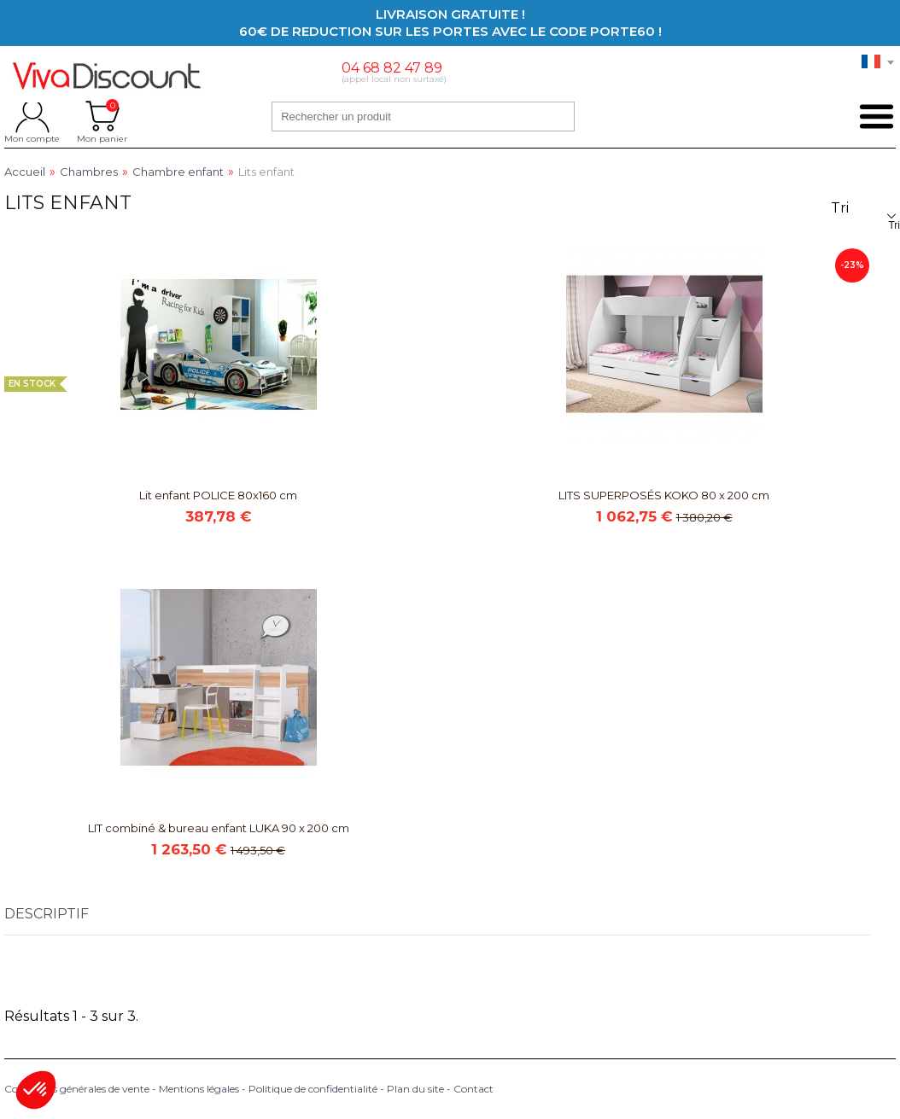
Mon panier (102, 116)
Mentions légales (199, 1088)
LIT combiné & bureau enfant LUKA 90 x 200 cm (218, 828)
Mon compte (32, 116)
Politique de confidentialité (312, 1088)
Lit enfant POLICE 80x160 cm (218, 495)
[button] (35, 1089)
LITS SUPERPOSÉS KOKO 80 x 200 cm (663, 495)
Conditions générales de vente (76, 1088)
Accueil (24, 172)
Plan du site (415, 1088)
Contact (473, 1088)
